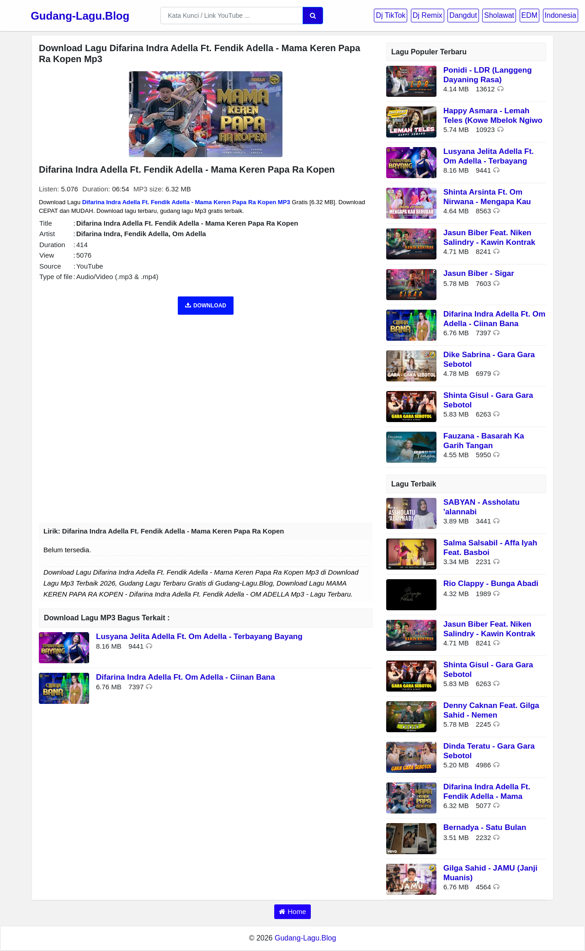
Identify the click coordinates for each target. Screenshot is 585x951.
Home (296, 911)
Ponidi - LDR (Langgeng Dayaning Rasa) (487, 75)
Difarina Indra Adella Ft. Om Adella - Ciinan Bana (185, 677)
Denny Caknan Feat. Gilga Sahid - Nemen (491, 710)
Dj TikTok (390, 15)
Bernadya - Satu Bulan (484, 827)
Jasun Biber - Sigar (478, 273)
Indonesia (560, 15)
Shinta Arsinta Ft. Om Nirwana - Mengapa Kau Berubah (487, 201)
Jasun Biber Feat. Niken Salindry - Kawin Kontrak (489, 237)
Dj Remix (427, 15)
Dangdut (463, 15)
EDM (529, 15)
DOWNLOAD (205, 305)
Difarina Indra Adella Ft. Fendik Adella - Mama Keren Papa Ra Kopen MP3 (186, 202)
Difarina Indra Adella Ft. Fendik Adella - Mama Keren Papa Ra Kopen (486, 796)
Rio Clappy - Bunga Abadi (490, 583)
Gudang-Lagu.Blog (80, 16)
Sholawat (499, 15)
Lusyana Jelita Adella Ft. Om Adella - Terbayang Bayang (199, 636)
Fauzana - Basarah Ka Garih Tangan (483, 440)
